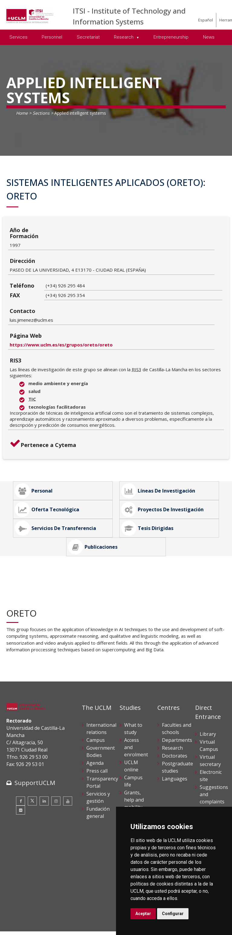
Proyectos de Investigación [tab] (162, 463)
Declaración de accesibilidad (33, 919)
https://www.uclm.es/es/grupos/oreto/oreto (97, 298)
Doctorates (174, 709)
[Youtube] (67, 754)
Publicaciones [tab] (93, 500)
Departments (177, 693)
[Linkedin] (44, 754)
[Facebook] (20, 754)
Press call (97, 724)
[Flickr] (20, 763)
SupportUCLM (34, 736)
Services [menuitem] (18, 37)
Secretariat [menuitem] (88, 37)
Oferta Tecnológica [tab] (47, 463)
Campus (95, 693)
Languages (174, 732)
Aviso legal (16, 907)
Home (22, 113)
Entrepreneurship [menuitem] (170, 37)
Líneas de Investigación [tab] (158, 444)
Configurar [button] (173, 913)
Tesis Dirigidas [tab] (147, 481)
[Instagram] (55, 754)
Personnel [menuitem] (52, 37)
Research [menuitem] (124, 37)
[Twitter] (32, 754)
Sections (41, 113)
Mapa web (16, 926)
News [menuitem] (208, 37)
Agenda (95, 716)
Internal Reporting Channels (211, 770)
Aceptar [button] (143, 913)
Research (172, 701)
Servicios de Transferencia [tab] (55, 481)
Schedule (134, 768)
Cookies (40, 907)
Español (205, 20)
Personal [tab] (34, 444)
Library (208, 687)
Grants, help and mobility (134, 753)
